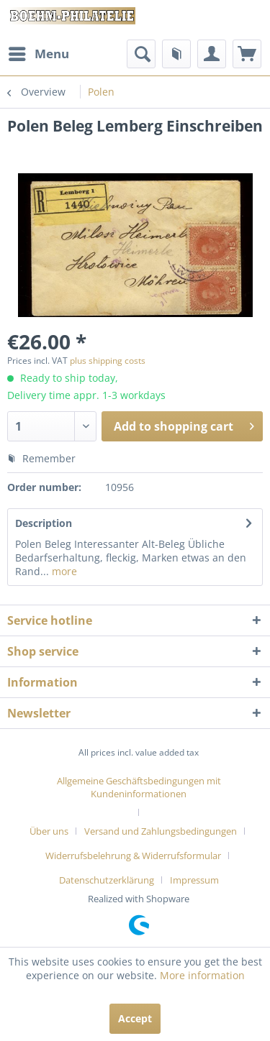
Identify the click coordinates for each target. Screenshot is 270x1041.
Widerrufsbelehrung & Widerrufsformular (133, 855)
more (63, 571)
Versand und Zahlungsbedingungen (160, 831)
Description (43, 523)
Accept (135, 1018)
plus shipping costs (107, 360)
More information (202, 975)
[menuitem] (38, 54)
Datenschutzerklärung (106, 879)
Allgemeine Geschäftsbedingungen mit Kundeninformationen (139, 787)
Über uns (49, 831)
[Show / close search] (141, 54)
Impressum (194, 879)
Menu (39, 52)
